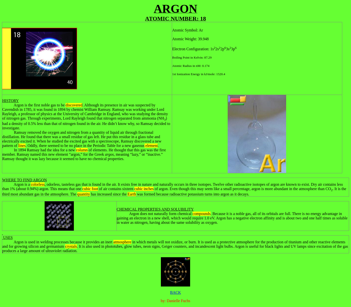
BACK (175, 292)
